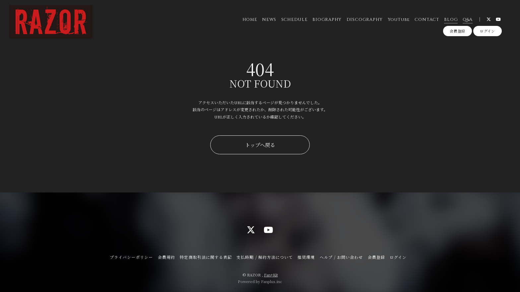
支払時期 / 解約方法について (264, 257)
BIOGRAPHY (327, 20)
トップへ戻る (260, 144)
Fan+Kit (271, 274)
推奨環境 (306, 257)
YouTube (399, 20)
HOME (249, 20)
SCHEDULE (294, 20)
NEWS (269, 20)
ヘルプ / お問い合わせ (341, 257)
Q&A (468, 20)
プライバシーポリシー (131, 257)
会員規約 (166, 257)
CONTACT (427, 20)
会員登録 (457, 31)
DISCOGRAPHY (365, 20)
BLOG (451, 20)
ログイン (487, 31)
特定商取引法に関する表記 (205, 257)
